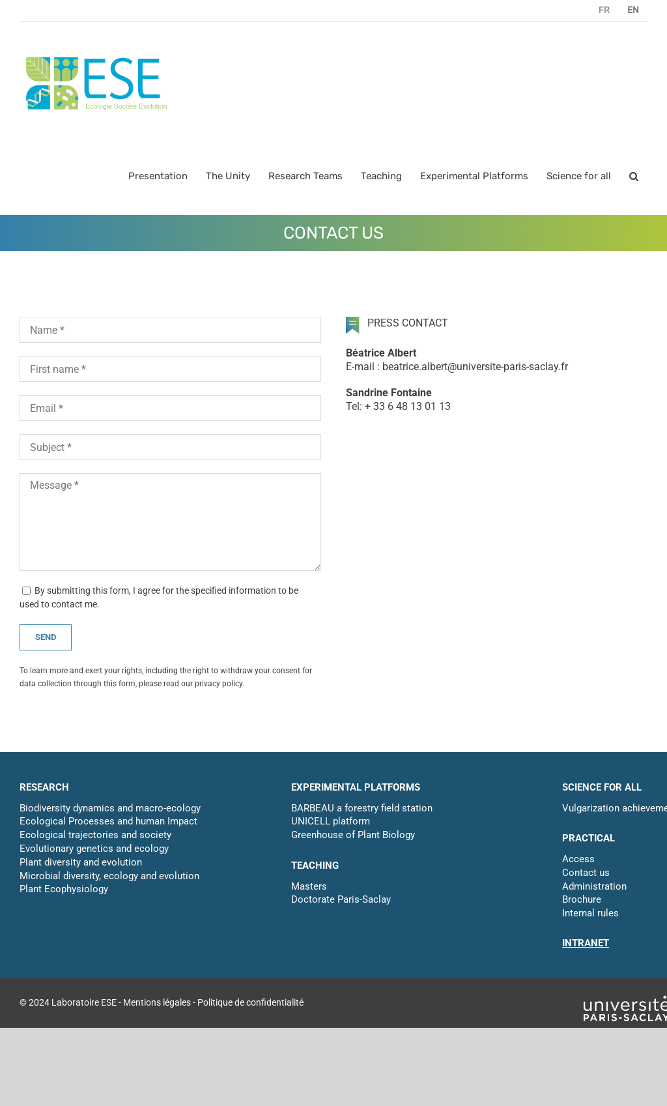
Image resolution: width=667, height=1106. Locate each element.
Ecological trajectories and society (95, 835)
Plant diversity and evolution (81, 862)
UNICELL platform (330, 821)
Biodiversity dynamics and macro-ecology (110, 808)
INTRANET (585, 943)
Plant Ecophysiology (64, 889)
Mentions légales (157, 1002)
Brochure (581, 899)
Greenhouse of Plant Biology (353, 835)
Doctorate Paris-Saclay (341, 899)
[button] (633, 176)
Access (578, 859)
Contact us (586, 873)
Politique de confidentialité (250, 1002)
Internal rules (590, 913)
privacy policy (218, 683)
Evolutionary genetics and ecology (94, 848)
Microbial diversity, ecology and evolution (109, 876)
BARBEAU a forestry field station (362, 808)
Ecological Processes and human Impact (108, 821)
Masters (309, 886)
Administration (594, 886)
